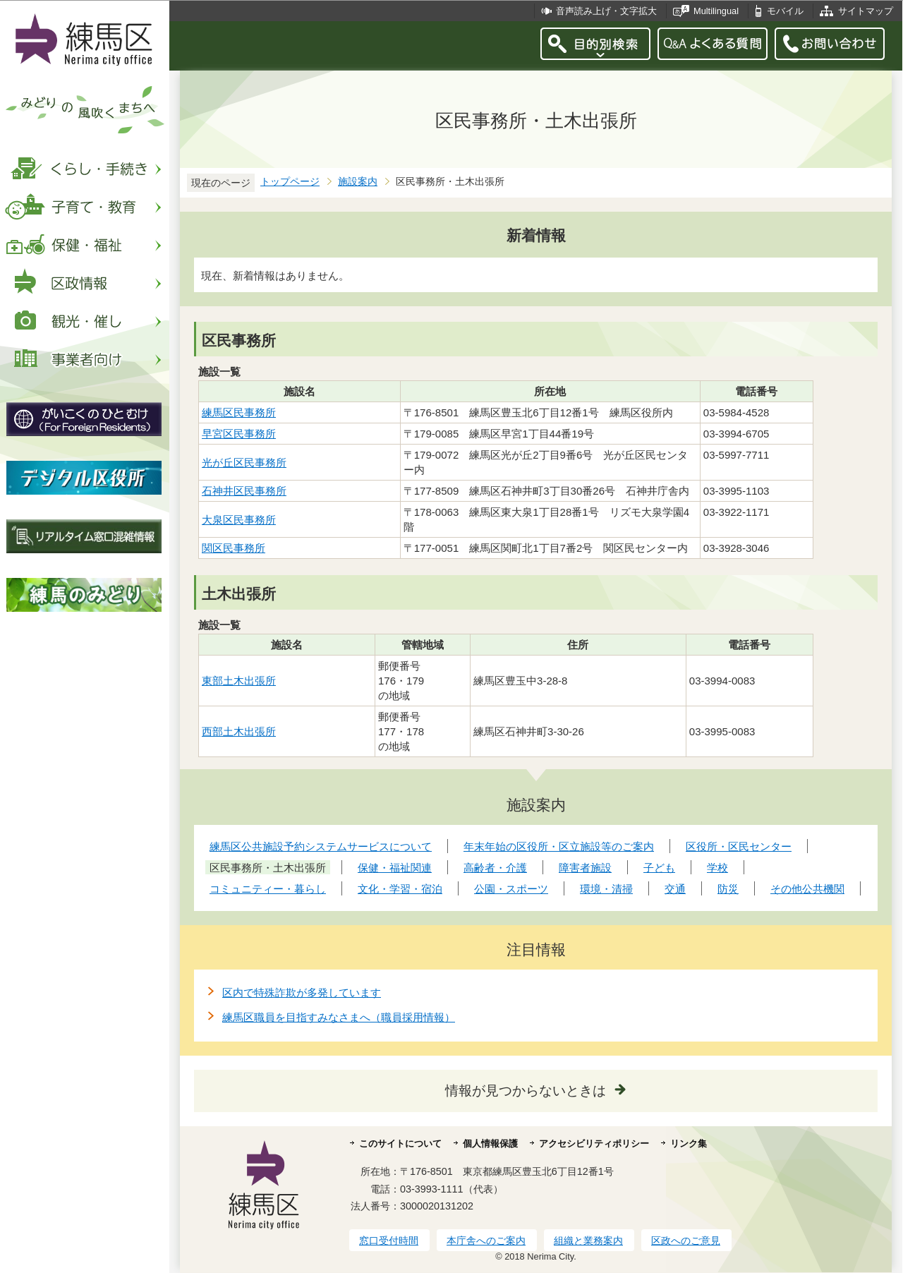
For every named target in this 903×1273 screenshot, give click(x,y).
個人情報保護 (490, 1143)
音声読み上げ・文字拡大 (606, 11)
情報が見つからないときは (525, 1090)
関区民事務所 (233, 548)
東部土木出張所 (239, 681)
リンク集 (688, 1143)
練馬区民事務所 (239, 412)
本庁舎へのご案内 (486, 1240)
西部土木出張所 (239, 731)
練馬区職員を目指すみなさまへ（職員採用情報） (338, 1017)
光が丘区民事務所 (244, 463)
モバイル (785, 11)
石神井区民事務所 (244, 491)
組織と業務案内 (588, 1240)
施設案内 (357, 181)
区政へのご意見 (685, 1240)
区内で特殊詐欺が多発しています (301, 993)
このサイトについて (400, 1143)
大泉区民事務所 (239, 520)
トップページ (290, 181)
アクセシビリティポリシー (594, 1143)
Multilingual (716, 11)
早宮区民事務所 (239, 434)
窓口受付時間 (388, 1240)
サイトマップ (865, 11)
